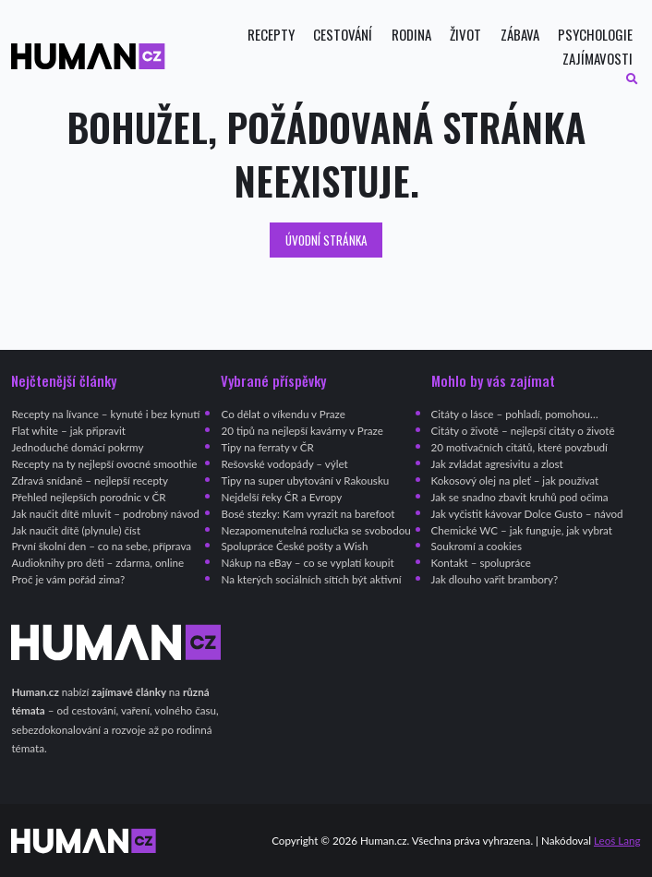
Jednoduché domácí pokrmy (77, 447)
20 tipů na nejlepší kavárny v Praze (301, 431)
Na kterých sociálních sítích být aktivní (311, 579)
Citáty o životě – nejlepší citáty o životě (523, 431)
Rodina (411, 35)
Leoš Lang (617, 841)
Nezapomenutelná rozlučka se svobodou (315, 530)
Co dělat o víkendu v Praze (282, 414)
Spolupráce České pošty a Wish (294, 546)
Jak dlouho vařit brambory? (495, 579)
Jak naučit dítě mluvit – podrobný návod (105, 514)
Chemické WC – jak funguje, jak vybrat (521, 530)
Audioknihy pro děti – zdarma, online (97, 563)
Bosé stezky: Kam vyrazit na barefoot (307, 514)
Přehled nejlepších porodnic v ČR (88, 497)
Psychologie (595, 35)
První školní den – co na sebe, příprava (101, 546)
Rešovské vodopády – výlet (284, 464)
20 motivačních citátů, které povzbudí (519, 447)
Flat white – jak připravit (68, 431)
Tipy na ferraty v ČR (267, 447)
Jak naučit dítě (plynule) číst (75, 530)
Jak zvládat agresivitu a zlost (497, 464)
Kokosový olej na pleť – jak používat (515, 481)
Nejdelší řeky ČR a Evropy (281, 497)
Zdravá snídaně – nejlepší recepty (89, 481)
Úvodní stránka (326, 240)
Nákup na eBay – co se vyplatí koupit (307, 563)
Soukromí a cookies (476, 546)
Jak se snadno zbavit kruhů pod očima (520, 497)
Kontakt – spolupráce (481, 563)
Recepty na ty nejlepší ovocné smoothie (104, 464)
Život (465, 35)
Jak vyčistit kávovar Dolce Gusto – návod (527, 514)
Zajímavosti (597, 59)
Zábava (520, 35)
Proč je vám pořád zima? (68, 579)
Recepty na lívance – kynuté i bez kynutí (105, 414)
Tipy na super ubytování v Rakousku (305, 481)
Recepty (271, 35)
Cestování (342, 35)
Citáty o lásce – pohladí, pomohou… (514, 414)
